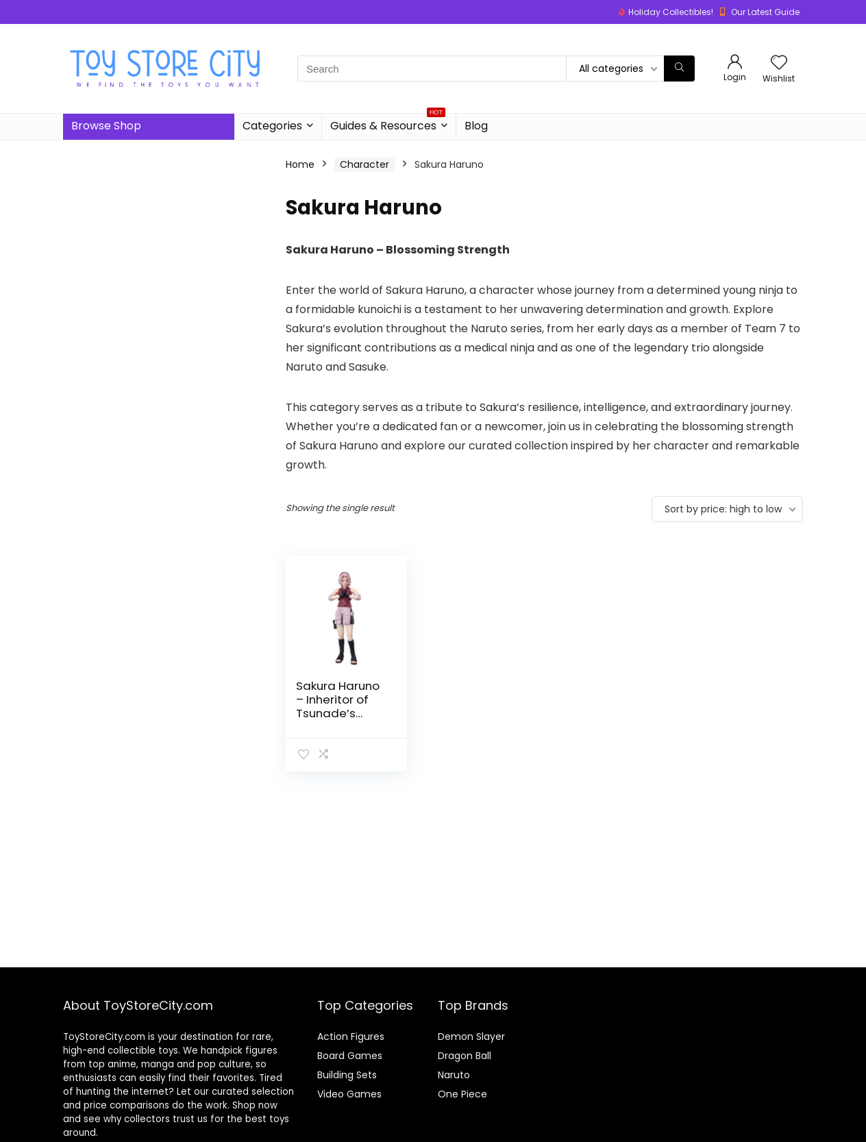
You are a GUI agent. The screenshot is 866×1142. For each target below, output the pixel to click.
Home (300, 164)
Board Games (349, 1056)
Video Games (349, 1094)
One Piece (462, 1094)
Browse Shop (106, 126)
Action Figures (350, 1036)
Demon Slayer (471, 1036)
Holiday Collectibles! (670, 12)
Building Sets (347, 1075)
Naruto (454, 1075)
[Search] (679, 68)
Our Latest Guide (765, 12)
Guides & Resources (387, 124)
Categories (272, 126)
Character (364, 164)
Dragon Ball (464, 1056)
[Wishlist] (779, 63)
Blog (476, 126)
